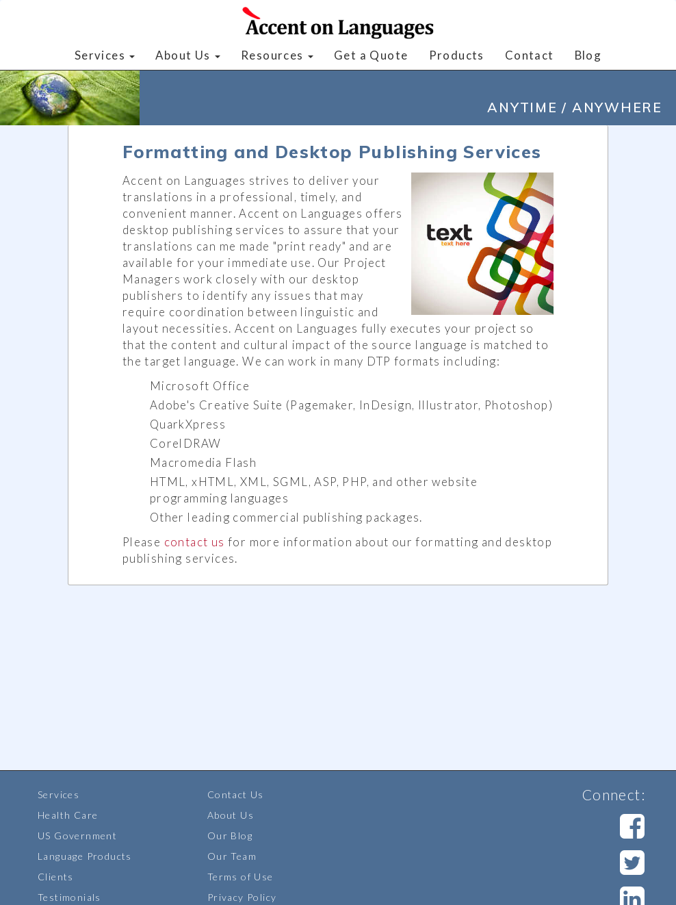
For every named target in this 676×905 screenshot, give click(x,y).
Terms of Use (240, 876)
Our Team (232, 856)
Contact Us (235, 794)
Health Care (68, 815)
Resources (277, 55)
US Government (77, 835)
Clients (56, 876)
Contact (529, 55)
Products (456, 55)
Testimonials (69, 897)
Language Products (85, 856)
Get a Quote (371, 55)
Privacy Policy (242, 897)
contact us (194, 542)
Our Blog (229, 835)
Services (105, 55)
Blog (588, 55)
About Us (187, 55)
